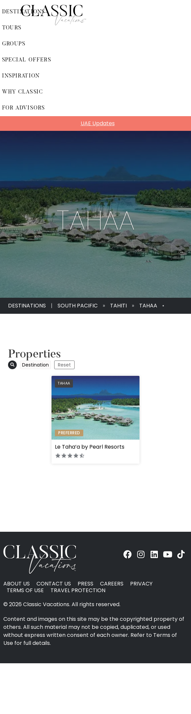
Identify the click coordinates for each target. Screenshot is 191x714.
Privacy (141, 583)
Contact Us (53, 583)
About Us (16, 583)
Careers (111, 583)
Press (85, 583)
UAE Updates (98, 123)
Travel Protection (78, 590)
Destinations (27, 305)
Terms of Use (25, 590)
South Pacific (78, 305)
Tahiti (118, 305)
